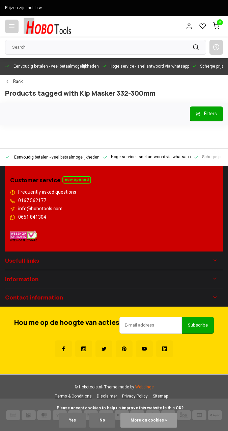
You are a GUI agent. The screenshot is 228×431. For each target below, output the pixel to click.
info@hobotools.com (40, 209)
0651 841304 (32, 217)
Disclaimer (107, 396)
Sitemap (160, 396)
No (102, 420)
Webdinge (144, 387)
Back (14, 81)
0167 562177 (32, 200)
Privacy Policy (135, 396)
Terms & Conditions (73, 396)
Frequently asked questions (47, 192)
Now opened (77, 179)
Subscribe (198, 325)
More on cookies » (149, 420)
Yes (72, 420)
